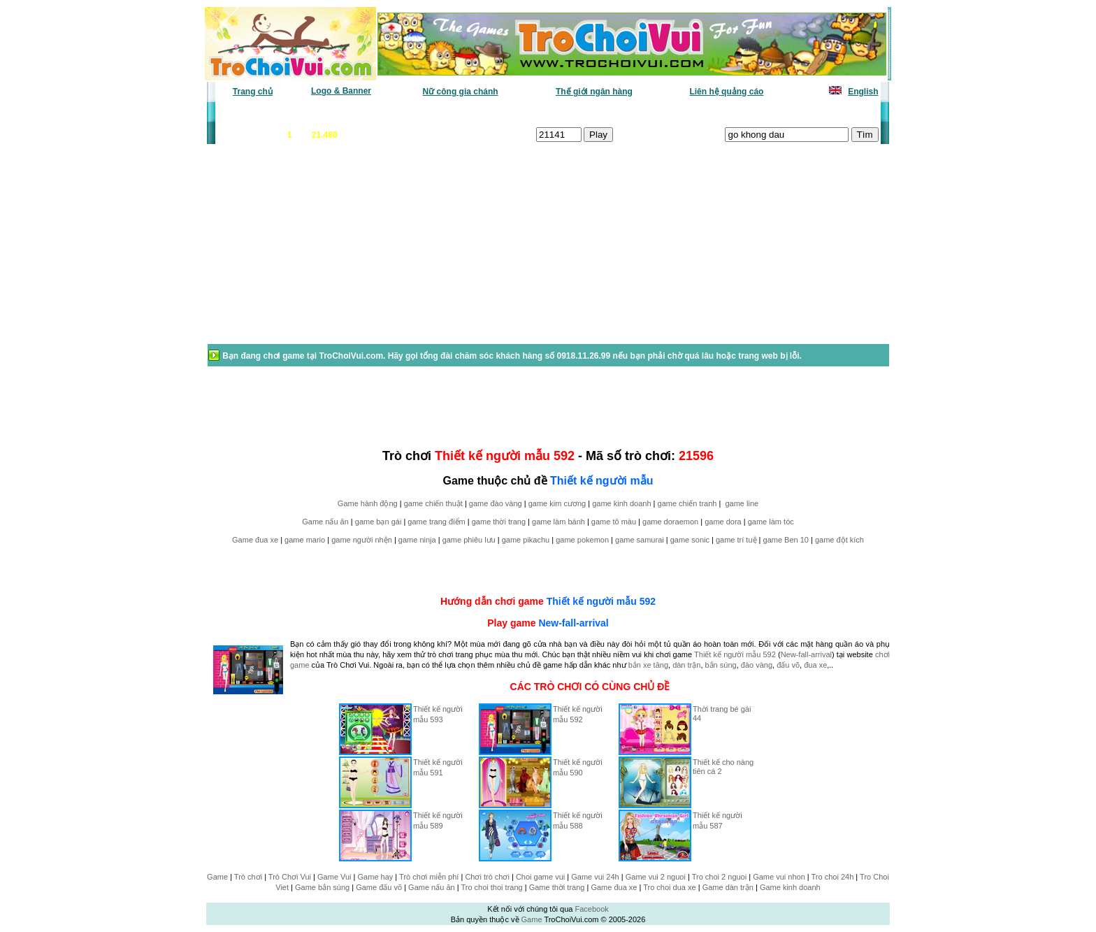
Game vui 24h (595, 877)
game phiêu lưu (469, 540)
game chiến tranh (687, 503)
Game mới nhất (336, 112)
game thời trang (499, 521)
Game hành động (368, 503)
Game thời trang (557, 887)
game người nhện (361, 540)
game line (741, 503)
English (863, 91)
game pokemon (582, 540)
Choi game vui (540, 877)
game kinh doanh (621, 503)
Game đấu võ (379, 887)
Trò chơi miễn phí (429, 877)
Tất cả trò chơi (643, 112)
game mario (304, 540)
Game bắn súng (322, 887)
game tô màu (613, 521)
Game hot (776, 112)
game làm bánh (558, 521)
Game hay (376, 877)
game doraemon (670, 521)
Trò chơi (248, 877)
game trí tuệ (736, 540)
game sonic (689, 540)
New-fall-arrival (573, 623)
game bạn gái (378, 521)
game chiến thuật (433, 503)
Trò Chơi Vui (289, 877)
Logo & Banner (341, 91)
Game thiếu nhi (715, 112)
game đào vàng (495, 503)
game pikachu (526, 540)
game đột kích (839, 540)
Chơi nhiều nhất (412, 112)
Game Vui (334, 877)
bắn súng (721, 665)
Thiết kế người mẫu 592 (601, 601)
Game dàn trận (728, 887)
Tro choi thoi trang (491, 887)
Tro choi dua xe (669, 887)
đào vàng (756, 665)
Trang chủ (253, 91)
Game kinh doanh (790, 887)
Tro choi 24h (833, 877)
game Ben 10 (786, 540)
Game (217, 877)
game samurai (639, 540)
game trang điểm (436, 521)
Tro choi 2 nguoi (719, 877)
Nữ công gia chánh (460, 91)
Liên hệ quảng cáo (726, 91)
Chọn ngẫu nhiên (567, 112)
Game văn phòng (258, 112)
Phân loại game (488, 112)
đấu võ (788, 665)
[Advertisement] (318, 251)
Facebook (591, 909)
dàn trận (686, 665)
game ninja (417, 540)
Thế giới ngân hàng (594, 91)
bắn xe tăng (648, 665)
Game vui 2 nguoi (656, 877)
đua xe (815, 665)
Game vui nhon (779, 877)
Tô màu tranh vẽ (839, 112)
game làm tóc (771, 521)
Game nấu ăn (325, 521)
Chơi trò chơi (487, 877)
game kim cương (557, 503)
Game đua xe (255, 540)
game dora (723, 521)
